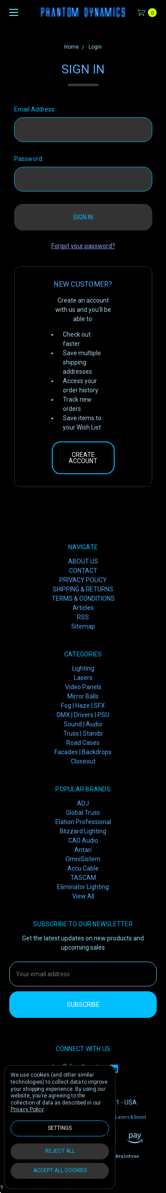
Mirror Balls (83, 696)
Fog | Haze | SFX (83, 705)
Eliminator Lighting (83, 886)
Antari (83, 849)
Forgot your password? (83, 245)
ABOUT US (83, 561)
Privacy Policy (27, 1109)
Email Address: (35, 109)
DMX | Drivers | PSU (83, 714)
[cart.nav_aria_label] (149, 12)
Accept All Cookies (60, 1170)
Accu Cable (83, 868)
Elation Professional (83, 821)
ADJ (83, 803)
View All (83, 896)
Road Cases (83, 742)
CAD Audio (83, 840)
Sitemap (83, 626)
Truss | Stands (83, 733)
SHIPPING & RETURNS (83, 589)
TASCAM (83, 877)
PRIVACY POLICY (83, 579)
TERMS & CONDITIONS (83, 598)
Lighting (83, 668)
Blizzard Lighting (83, 831)
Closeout (83, 761)
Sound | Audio (83, 724)
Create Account (83, 457)
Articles (83, 607)
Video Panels (83, 686)
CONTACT (83, 570)
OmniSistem (83, 859)
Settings (60, 1128)
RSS (83, 617)
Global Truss (83, 812)
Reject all (60, 1151)
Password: (28, 158)
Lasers (83, 677)
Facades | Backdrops (83, 752)
